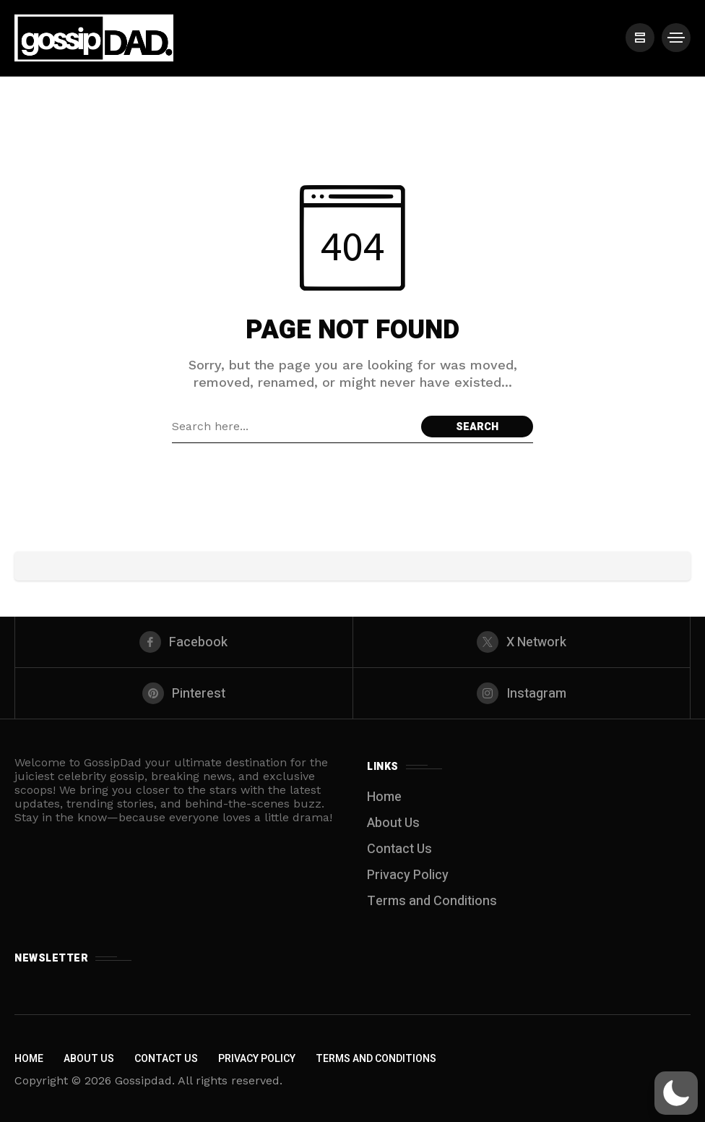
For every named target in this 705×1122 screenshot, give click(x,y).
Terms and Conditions (432, 901)
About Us (393, 823)
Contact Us (399, 849)
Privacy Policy (408, 875)
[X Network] (522, 642)
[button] (676, 1093)
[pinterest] (183, 693)
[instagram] (522, 693)
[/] (640, 37)
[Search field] (293, 426)
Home (384, 797)
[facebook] (183, 642)
